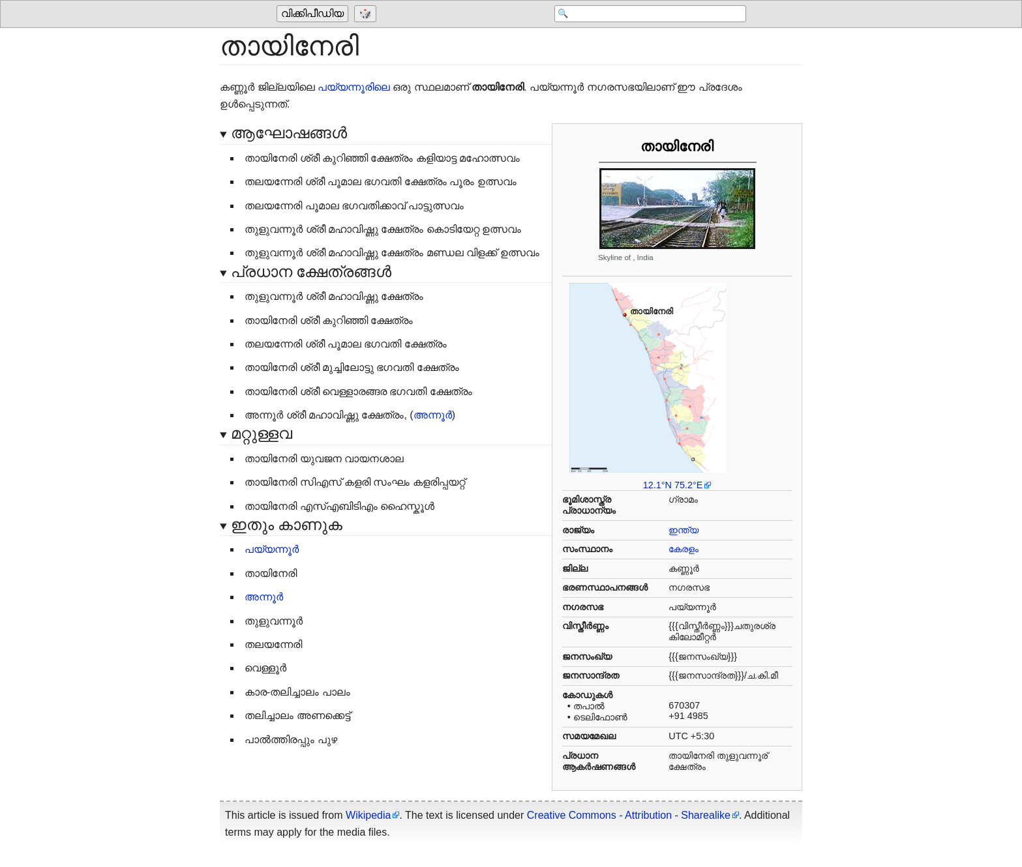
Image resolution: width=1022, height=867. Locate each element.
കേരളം (684, 549)
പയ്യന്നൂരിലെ (354, 87)
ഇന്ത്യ (684, 530)
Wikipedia (368, 815)
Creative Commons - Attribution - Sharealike (628, 815)
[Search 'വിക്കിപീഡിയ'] (641, 14)
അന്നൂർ (432, 414)
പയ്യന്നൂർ (272, 549)
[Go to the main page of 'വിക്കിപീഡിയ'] (314, 14)
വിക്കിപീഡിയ (312, 14)
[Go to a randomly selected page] (367, 14)
